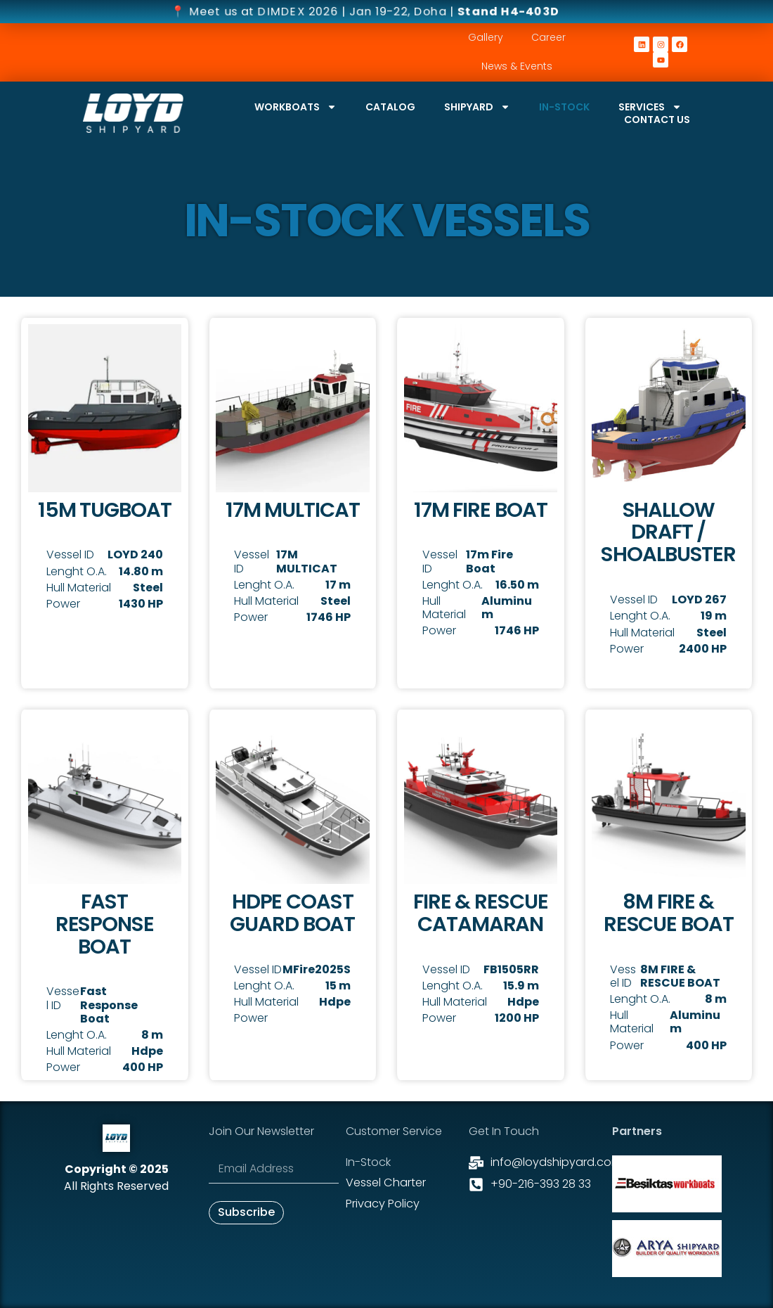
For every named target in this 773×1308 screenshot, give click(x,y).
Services (650, 107)
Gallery (485, 37)
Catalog (390, 107)
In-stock (564, 107)
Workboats (295, 107)
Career (548, 37)
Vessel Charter (385, 1182)
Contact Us (657, 119)
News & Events (516, 66)
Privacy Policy (383, 1203)
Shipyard (477, 107)
